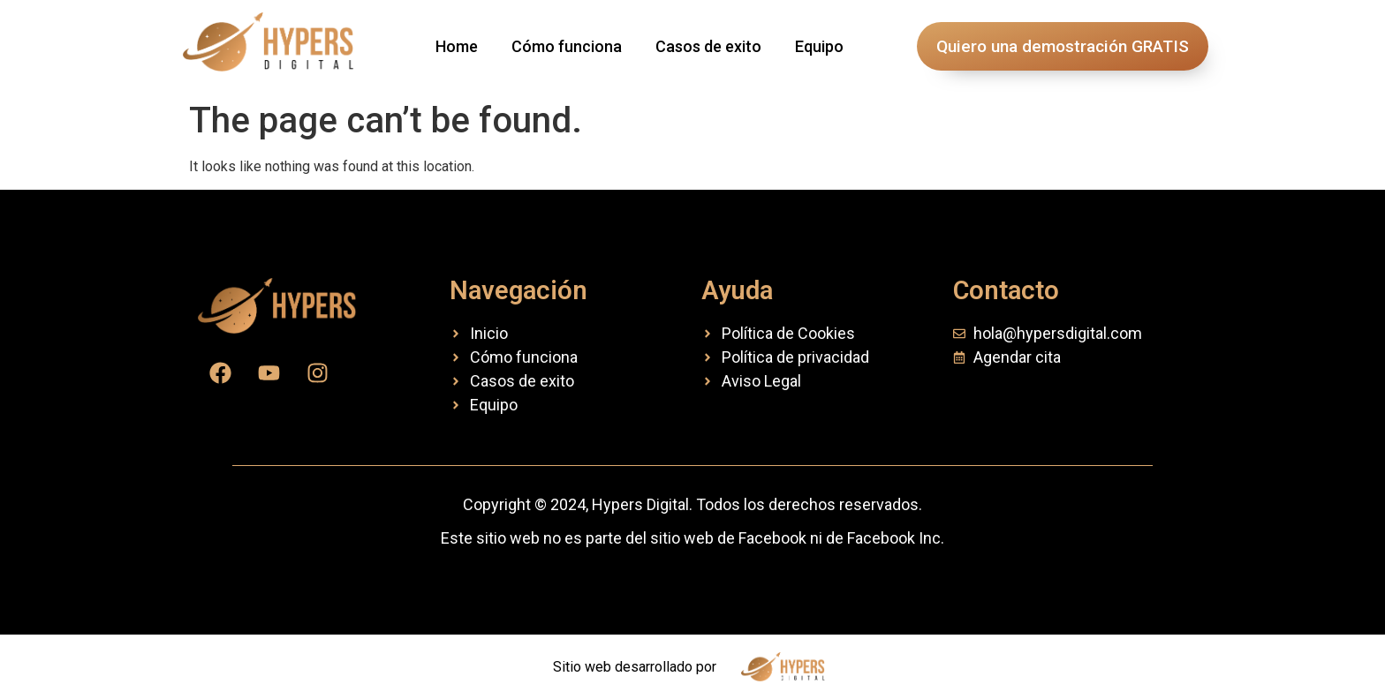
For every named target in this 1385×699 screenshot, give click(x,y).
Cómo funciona (566, 46)
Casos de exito (708, 46)
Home (456, 46)
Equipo (819, 46)
